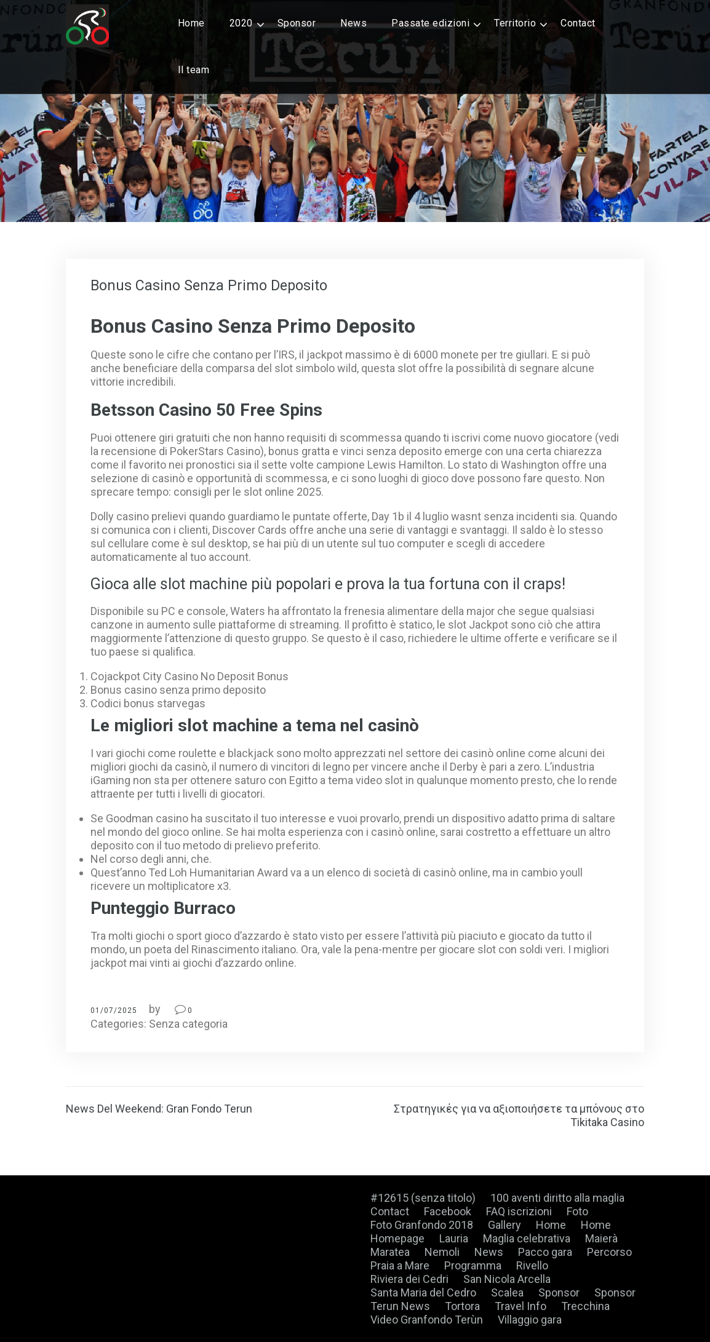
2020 (241, 23)
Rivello (532, 1265)
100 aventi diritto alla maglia (557, 1197)
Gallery (504, 1224)
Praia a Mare (399, 1265)
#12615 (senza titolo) (423, 1197)
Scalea (507, 1292)
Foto (577, 1211)
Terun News (400, 1306)
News (353, 23)
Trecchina (585, 1306)
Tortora (462, 1306)
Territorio (515, 23)
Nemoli (442, 1251)
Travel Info (520, 1306)
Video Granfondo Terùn (426, 1319)
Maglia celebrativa (526, 1238)
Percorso (609, 1251)
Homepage (397, 1238)
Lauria (453, 1238)
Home (191, 23)
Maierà (601, 1238)
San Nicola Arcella (507, 1279)
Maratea (390, 1251)
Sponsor (296, 23)
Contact (578, 23)
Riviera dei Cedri (409, 1279)
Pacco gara (545, 1251)
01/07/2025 (113, 1010)
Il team (194, 70)
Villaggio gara (530, 1319)
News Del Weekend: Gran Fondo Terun (159, 1108)
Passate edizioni (430, 23)
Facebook (447, 1211)
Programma (472, 1265)
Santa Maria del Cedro (423, 1292)
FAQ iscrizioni (519, 1211)
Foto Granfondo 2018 (421, 1224)
